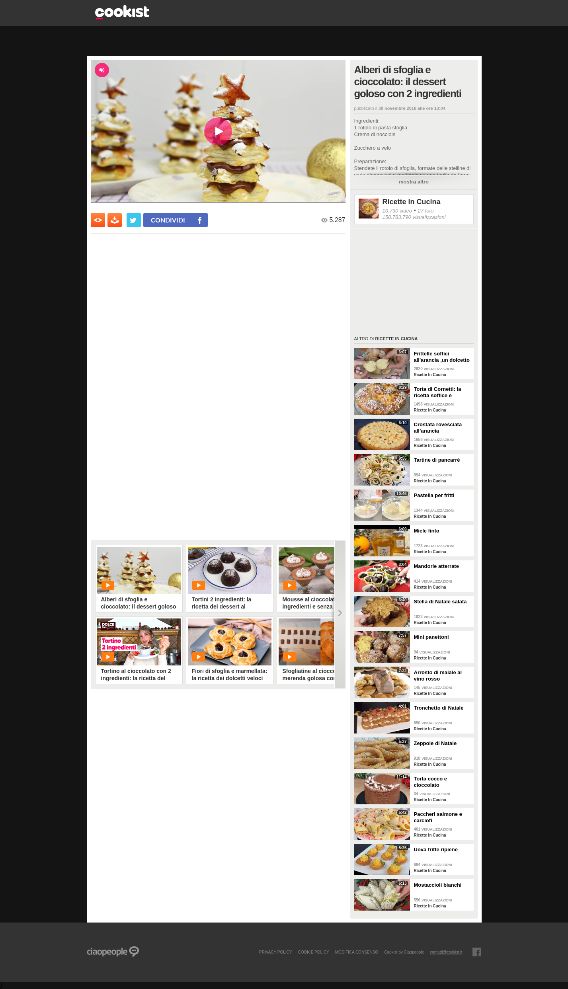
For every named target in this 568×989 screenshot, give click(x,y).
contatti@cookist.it (446, 952)
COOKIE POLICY (313, 952)
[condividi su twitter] (134, 220)
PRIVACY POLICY (275, 952)
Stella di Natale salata (440, 602)
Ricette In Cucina (412, 202)
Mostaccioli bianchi (438, 885)
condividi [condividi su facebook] (168, 220)
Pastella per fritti (434, 495)
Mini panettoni (431, 637)
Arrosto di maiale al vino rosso (438, 675)
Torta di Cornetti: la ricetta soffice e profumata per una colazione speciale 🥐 (440, 392)
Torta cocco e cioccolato (430, 782)
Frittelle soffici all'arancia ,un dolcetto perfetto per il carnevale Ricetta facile (442, 357)
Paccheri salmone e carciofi (438, 817)
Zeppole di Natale (435, 743)
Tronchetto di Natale (439, 708)
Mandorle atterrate (436, 566)
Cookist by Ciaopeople (404, 952)
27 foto (425, 211)
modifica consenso (356, 952)
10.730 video (397, 211)
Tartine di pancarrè (437, 460)
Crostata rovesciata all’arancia (438, 427)
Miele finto (426, 531)
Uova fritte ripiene (436, 849)
